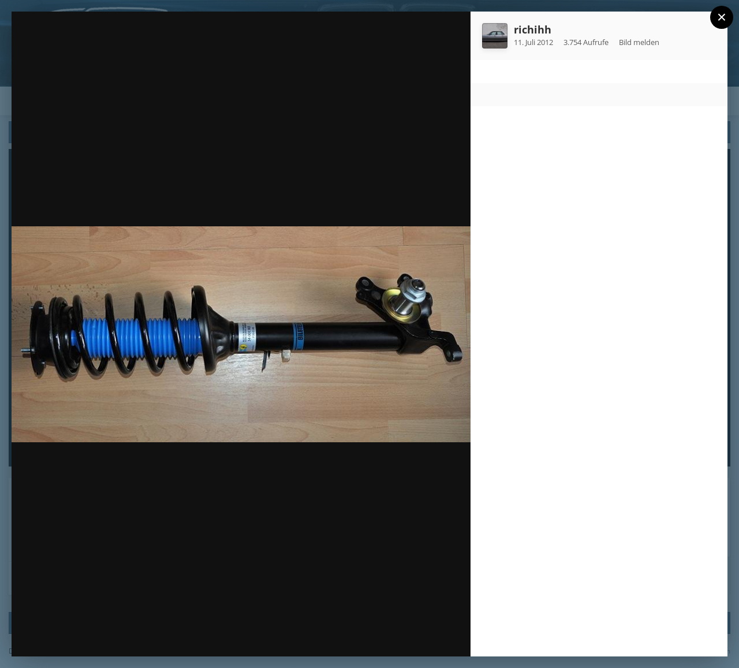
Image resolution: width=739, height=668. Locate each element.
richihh (532, 29)
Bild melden (639, 42)
